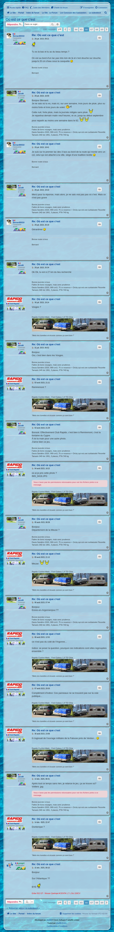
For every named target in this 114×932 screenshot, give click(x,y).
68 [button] (97, 29)
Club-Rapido (14, 304)
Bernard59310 (18, 36)
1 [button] (69, 29)
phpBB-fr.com (61, 923)
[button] (59, 29)
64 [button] (76, 29)
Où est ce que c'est (20, 19)
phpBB (49, 920)
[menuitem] (25, 8)
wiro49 (21, 94)
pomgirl (21, 863)
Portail (21, 13)
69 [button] (102, 29)
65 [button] (81, 29)
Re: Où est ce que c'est (48, 35)
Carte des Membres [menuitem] (41, 8)
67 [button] (91, 29)
